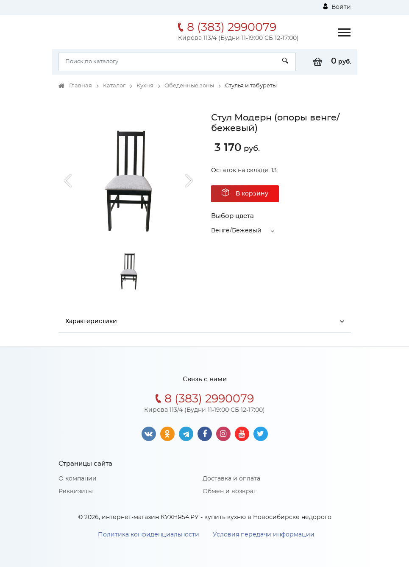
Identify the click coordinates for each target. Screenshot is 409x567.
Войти (337, 6)
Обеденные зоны (189, 86)
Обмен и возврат (229, 491)
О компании (77, 479)
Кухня (144, 86)
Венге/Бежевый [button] (236, 231)
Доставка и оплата (231, 479)
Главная (80, 86)
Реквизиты (75, 491)
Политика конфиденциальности (148, 535)
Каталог (114, 86)
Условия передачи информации (263, 535)
